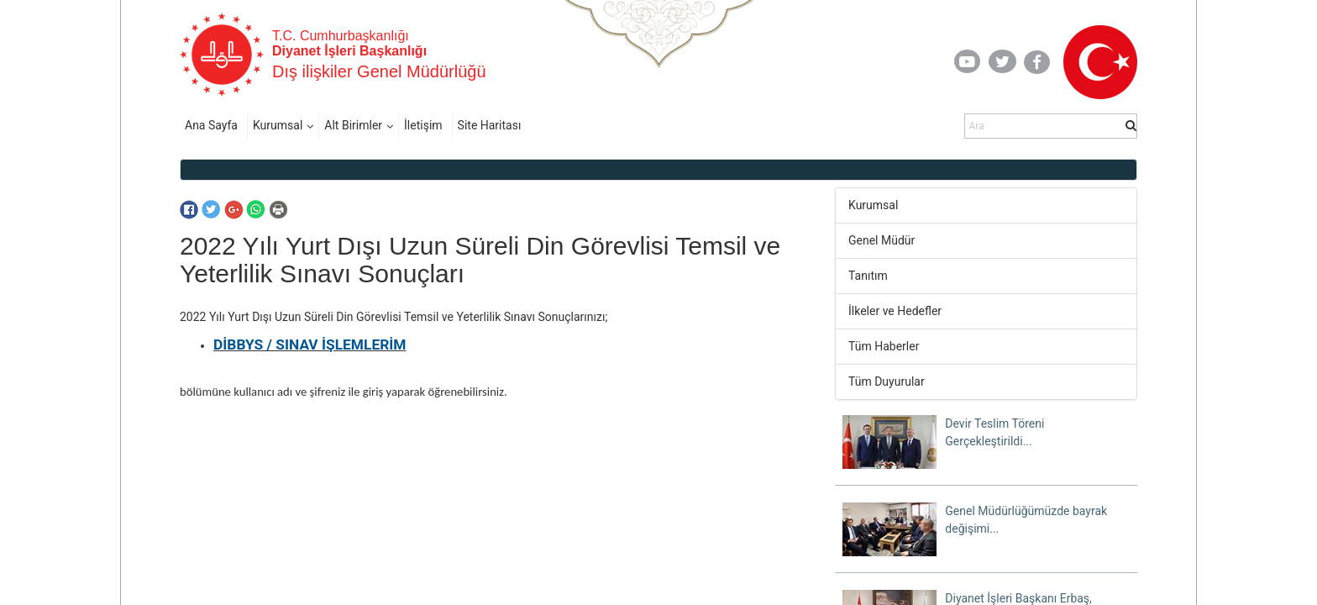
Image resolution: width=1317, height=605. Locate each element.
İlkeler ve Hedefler (895, 311)
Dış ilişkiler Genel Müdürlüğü (379, 71)
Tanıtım (868, 275)
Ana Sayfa (211, 125)
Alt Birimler (353, 125)
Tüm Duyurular (886, 381)
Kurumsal (277, 125)
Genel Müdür (881, 240)
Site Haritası (490, 125)
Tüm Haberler (883, 346)
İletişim (423, 125)
